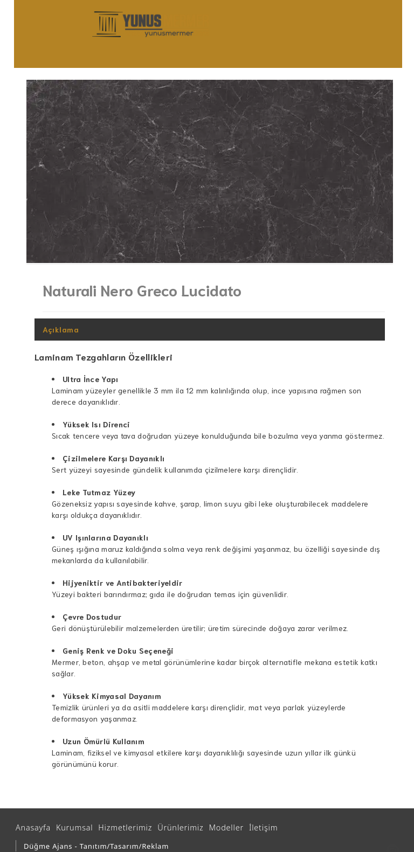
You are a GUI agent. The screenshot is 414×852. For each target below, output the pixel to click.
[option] (209, 171)
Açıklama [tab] (61, 329)
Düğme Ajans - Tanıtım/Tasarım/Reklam (96, 846)
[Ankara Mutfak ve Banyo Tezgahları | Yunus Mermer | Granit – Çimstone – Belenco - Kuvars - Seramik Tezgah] (150, 24)
